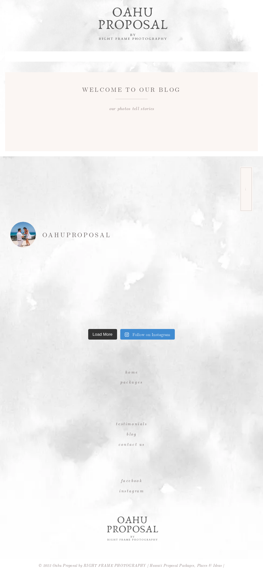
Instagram (131, 491)
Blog (131, 434)
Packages (131, 382)
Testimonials (131, 423)
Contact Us (131, 444)
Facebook (131, 480)
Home (131, 372)
